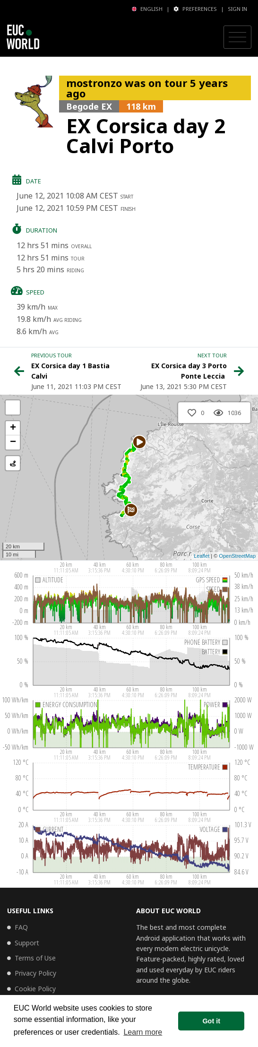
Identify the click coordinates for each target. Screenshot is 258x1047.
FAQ (21, 927)
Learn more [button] (142, 1032)
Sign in (237, 8)
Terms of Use (35, 957)
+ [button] (13, 428)
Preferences (195, 8)
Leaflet (201, 556)
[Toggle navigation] (237, 37)
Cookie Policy (35, 988)
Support (27, 942)
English (147, 8)
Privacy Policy (35, 973)
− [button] (13, 442)
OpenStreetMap (237, 556)
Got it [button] (211, 1021)
